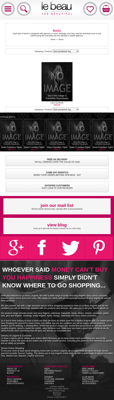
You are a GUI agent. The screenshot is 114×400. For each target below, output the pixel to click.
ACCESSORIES (89, 383)
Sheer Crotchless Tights (11, 135)
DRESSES (49, 383)
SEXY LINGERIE (14, 379)
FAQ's (47, 369)
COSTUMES (12, 381)
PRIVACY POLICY (90, 371)
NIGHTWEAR (88, 379)
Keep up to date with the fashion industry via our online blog (57, 225)
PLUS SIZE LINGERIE (54, 379)
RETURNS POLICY (53, 371)
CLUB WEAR (88, 377)
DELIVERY (49, 373)
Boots (61, 39)
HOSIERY (49, 377)
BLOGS (10, 373)
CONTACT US (13, 371)
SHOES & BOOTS (90, 381)
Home (53, 39)
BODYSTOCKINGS (15, 383)
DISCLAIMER (88, 369)
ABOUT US (12, 369)
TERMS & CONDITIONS (93, 373)
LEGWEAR (49, 381)
